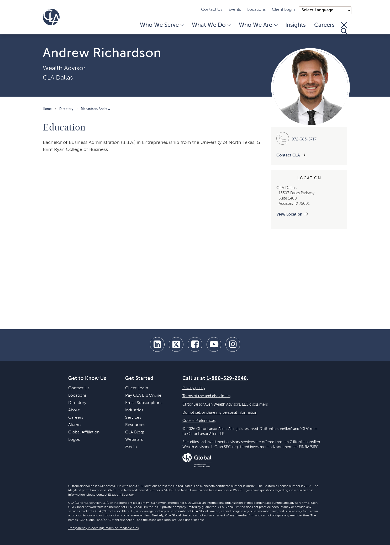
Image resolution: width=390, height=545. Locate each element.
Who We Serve (161, 25)
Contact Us (211, 10)
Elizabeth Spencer (121, 494)
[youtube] (214, 344)
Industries (134, 410)
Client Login (283, 10)
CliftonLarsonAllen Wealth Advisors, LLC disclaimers (225, 404)
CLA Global (193, 503)
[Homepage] (51, 17)
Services (133, 418)
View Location (289, 214)
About (74, 410)
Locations (256, 10)
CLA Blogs (135, 432)
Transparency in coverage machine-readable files (103, 528)
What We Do (211, 25)
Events (235, 10)
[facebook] (195, 344)
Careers (324, 25)
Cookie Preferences (198, 421)
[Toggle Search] (344, 28)
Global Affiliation (83, 432)
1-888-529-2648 (227, 378)
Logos (74, 440)
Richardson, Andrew (95, 109)
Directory (66, 109)
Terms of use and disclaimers (206, 396)
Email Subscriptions (143, 403)
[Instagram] (232, 344)
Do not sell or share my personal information (219, 413)
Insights (295, 25)
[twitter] (176, 344)
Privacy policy (193, 388)
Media (131, 447)
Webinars (134, 440)
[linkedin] (157, 344)
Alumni (75, 425)
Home (47, 109)
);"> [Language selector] (325, 10)
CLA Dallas (58, 78)
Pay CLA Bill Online (143, 396)
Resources (135, 425)
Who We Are (258, 25)
